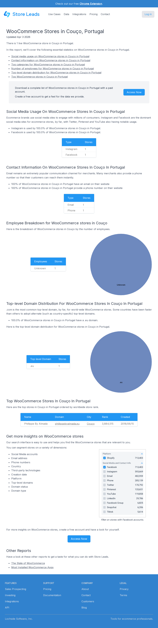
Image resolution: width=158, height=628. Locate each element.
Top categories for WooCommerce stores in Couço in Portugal (48, 64)
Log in (148, 14)
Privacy (124, 589)
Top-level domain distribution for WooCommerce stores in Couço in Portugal (56, 72)
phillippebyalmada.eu (67, 423)
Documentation (52, 595)
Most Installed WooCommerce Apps (32, 567)
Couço (91, 423)
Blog (84, 607)
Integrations (79, 14)
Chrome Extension (91, 3)
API (7, 607)
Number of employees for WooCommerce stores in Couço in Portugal (52, 68)
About (85, 589)
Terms (123, 595)
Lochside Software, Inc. (19, 618)
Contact (105, 14)
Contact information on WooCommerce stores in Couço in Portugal (50, 60)
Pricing (93, 14)
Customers (87, 601)
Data (66, 14)
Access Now (134, 92)
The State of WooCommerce (28, 563)
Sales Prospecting (15, 589)
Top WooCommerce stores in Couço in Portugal (39, 76)
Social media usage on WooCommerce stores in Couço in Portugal (50, 56)
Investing (10, 595)
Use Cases (54, 14)
